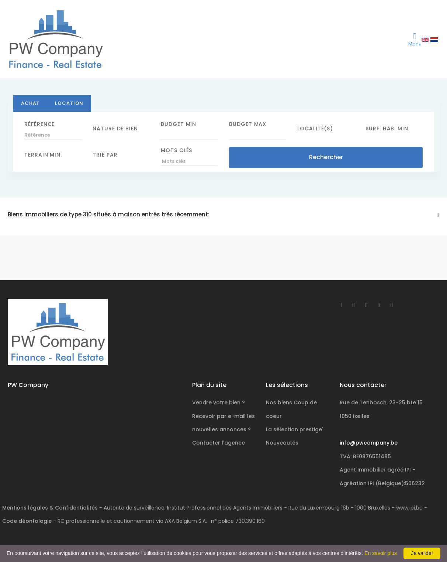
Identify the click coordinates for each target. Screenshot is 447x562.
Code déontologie (27, 521)
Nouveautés (282, 442)
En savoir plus (380, 553)
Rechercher (326, 157)
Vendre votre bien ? (218, 402)
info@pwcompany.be (369, 442)
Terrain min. (43, 154)
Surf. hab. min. (387, 128)
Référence (39, 124)
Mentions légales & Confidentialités (50, 507)
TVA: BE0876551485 (365, 456)
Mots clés (176, 150)
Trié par (105, 154)
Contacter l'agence (218, 442)
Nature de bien (115, 128)
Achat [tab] (30, 103)
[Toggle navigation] (415, 39)
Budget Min (178, 124)
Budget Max (247, 124)
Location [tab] (69, 103)
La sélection (294, 429)
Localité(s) (315, 128)
